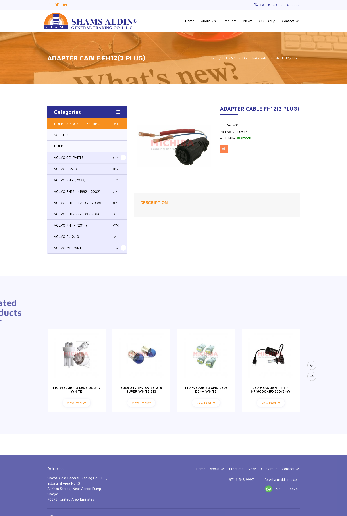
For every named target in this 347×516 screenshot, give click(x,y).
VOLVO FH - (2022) (86, 180)
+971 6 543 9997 (240, 510)
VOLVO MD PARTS (86, 248)
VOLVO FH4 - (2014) (86, 225)
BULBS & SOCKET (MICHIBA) (86, 123)
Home (189, 21)
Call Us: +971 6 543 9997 (280, 5)
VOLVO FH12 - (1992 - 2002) (86, 191)
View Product (76, 403)
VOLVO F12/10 (86, 169)
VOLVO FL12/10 (86, 236)
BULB (58, 146)
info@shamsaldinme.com (281, 510)
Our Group (267, 21)
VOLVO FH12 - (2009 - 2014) (86, 214)
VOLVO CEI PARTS (86, 157)
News (247, 21)
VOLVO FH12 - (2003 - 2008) (86, 202)
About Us (208, 21)
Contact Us (291, 21)
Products (229, 21)
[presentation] (311, 365)
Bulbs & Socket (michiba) (239, 58)
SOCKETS (61, 135)
